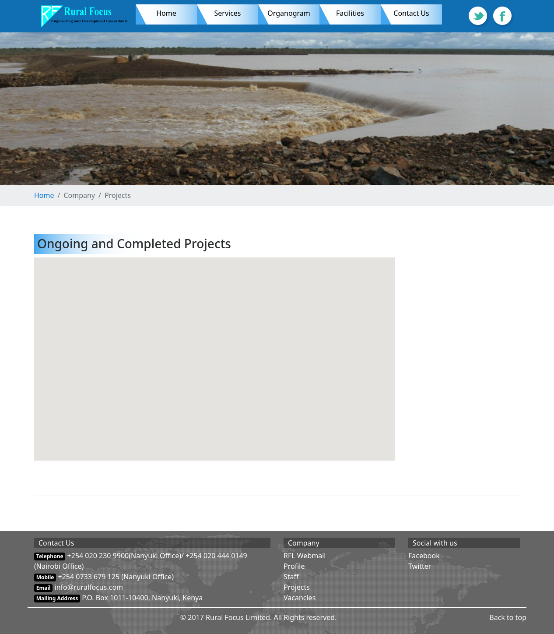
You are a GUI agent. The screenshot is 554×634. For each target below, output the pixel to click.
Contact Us (411, 13)
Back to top (507, 617)
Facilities (358, 12)
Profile (294, 566)
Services (227, 13)
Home (166, 13)
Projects (297, 587)
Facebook (424, 555)
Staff (291, 576)
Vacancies (300, 597)
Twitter (419, 566)
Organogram (293, 12)
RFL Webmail (305, 555)
